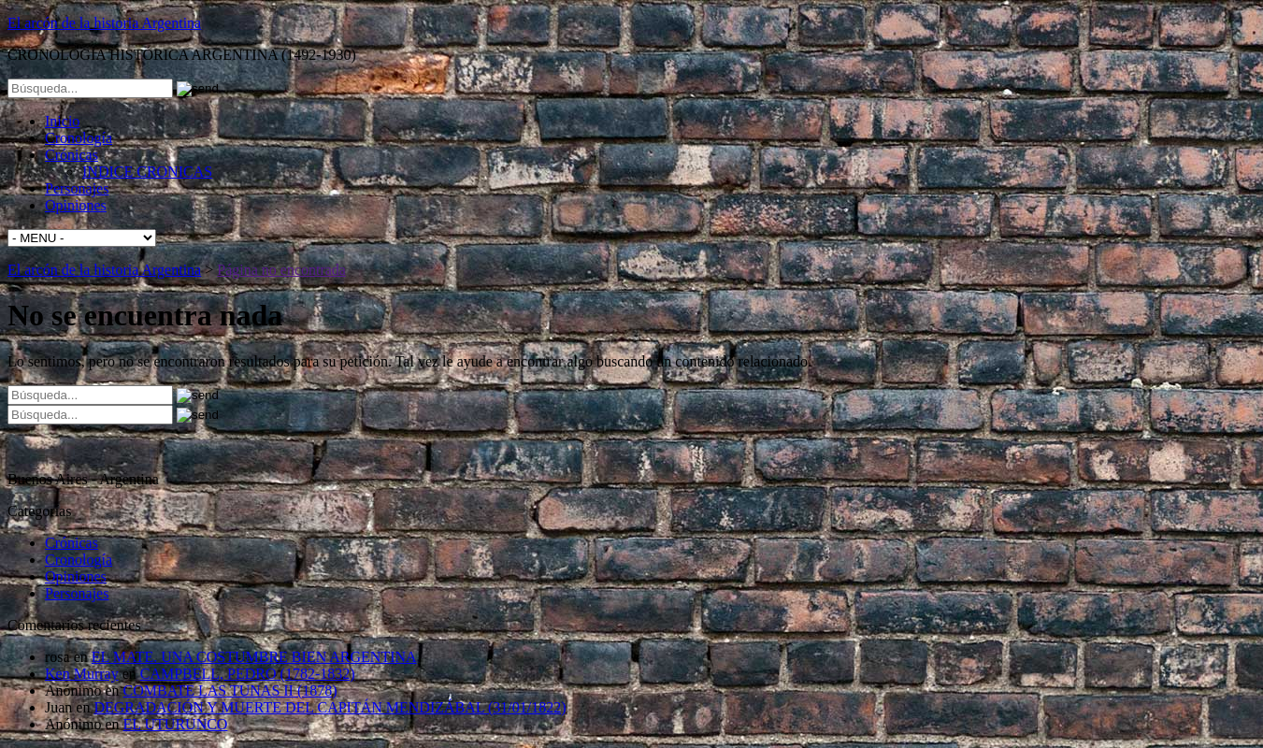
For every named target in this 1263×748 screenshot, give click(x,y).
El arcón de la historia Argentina (104, 23)
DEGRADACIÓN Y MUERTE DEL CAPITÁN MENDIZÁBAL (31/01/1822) (329, 707)
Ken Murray (82, 674)
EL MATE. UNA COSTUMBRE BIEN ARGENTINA (254, 657)
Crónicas (71, 155)
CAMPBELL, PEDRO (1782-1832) (247, 674)
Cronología (78, 138)
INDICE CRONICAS (147, 172)
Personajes (76, 188)
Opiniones (76, 205)
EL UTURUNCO (175, 724)
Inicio (62, 121)
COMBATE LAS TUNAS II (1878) (230, 690)
